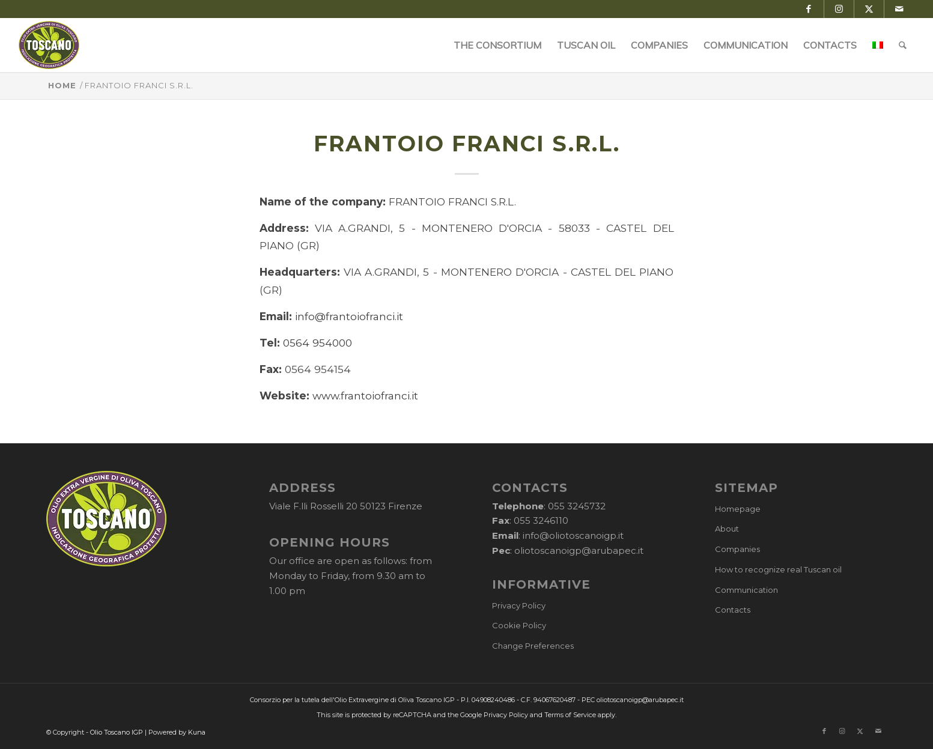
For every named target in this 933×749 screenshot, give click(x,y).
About (727, 528)
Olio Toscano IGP (116, 732)
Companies (737, 549)
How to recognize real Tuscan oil (778, 569)
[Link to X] (869, 9)
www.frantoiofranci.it (365, 395)
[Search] (902, 45)
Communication (746, 590)
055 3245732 (577, 506)
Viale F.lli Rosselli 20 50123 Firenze (345, 506)
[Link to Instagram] (839, 9)
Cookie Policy (519, 625)
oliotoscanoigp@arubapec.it (578, 550)
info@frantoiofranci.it (349, 316)
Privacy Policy (519, 605)
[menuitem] (497, 45)
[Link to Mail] (899, 9)
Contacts (732, 609)
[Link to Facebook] (809, 9)
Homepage (738, 509)
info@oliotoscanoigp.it (573, 535)
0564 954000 (317, 342)
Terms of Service (570, 715)
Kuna (196, 732)
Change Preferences (533, 645)
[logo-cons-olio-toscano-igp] (49, 45)
